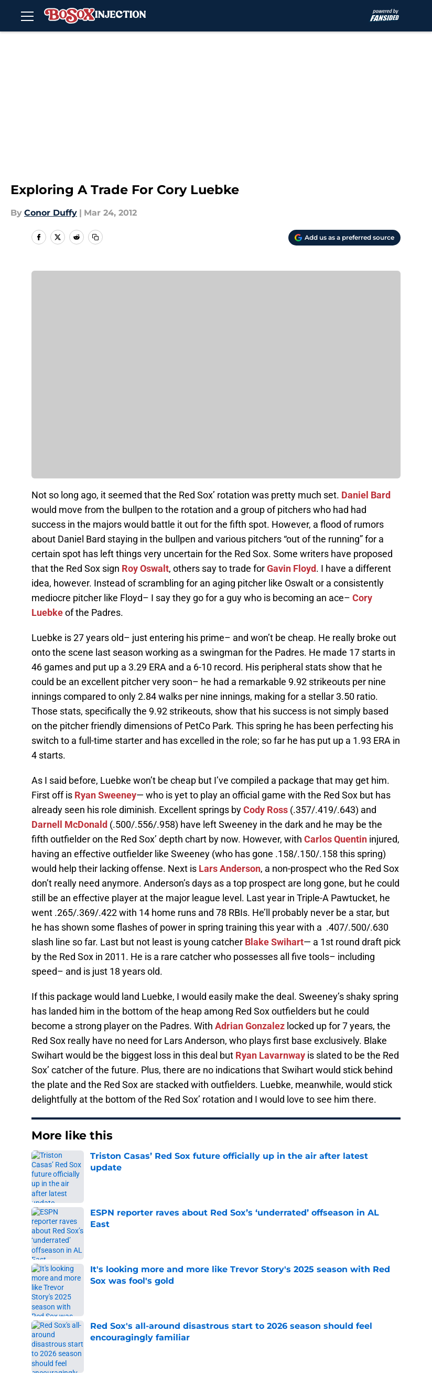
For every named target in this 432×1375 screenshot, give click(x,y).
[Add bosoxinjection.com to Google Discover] (344, 238)
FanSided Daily (147, 1260)
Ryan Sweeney (105, 795)
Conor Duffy (50, 213)
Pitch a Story (229, 1260)
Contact (219, 1240)
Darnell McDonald (69, 824)
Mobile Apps (70, 1260)
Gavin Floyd (291, 568)
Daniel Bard (366, 494)
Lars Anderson (230, 868)
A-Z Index (64, 1299)
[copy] (95, 237)
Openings (136, 1240)
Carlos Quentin (335, 839)
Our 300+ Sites (319, 1240)
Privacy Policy (318, 1260)
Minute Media (68, 1327)
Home (43, 1167)
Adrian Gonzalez (250, 1025)
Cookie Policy (144, 1279)
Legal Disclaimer (238, 1279)
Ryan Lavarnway (270, 1055)
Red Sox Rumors (97, 1167)
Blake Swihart (274, 941)
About (56, 1240)
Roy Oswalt (145, 568)
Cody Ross (265, 809)
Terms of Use (72, 1279)
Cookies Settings (151, 1299)
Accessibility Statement (338, 1279)
